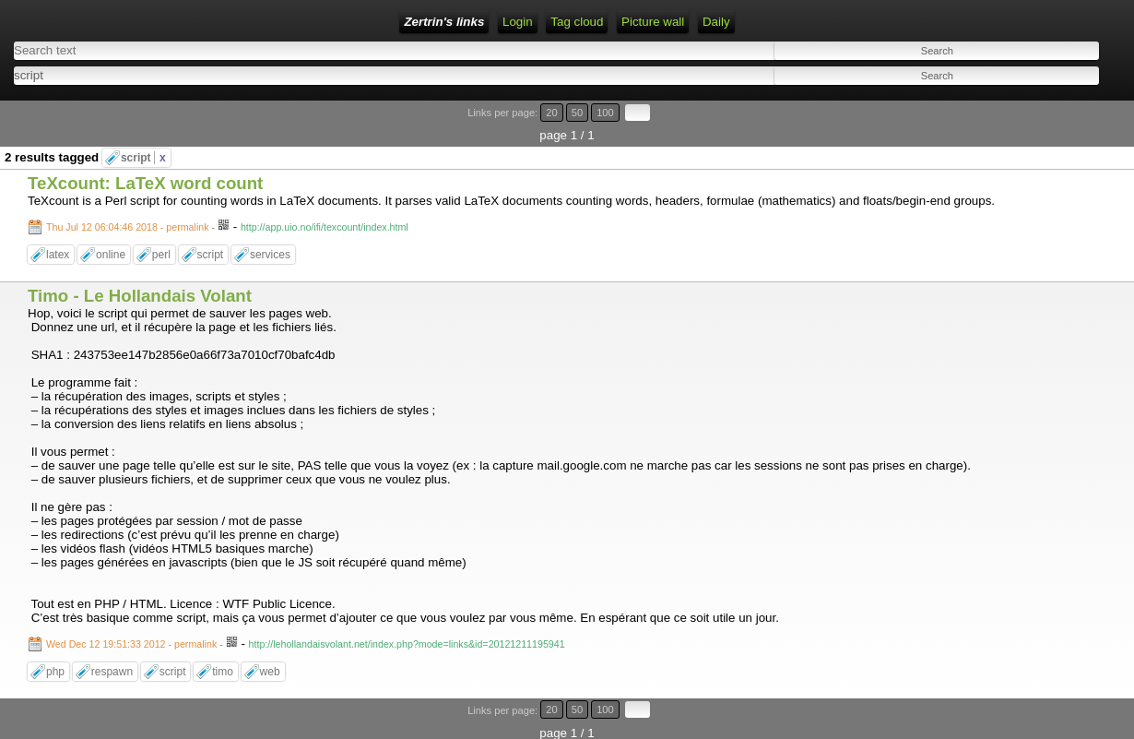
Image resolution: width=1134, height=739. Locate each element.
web (270, 671)
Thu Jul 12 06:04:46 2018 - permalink (127, 226)
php (55, 671)
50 (577, 112)
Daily (716, 22)
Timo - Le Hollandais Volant (140, 295)
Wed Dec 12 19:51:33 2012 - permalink (131, 644)
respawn (112, 671)
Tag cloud (576, 22)
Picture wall (652, 22)
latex (57, 254)
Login (517, 22)
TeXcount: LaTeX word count (145, 183)
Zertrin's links (444, 22)
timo (222, 671)
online (110, 254)
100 (605, 112)
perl (161, 254)
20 (551, 112)
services (270, 254)
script (143, 157)
